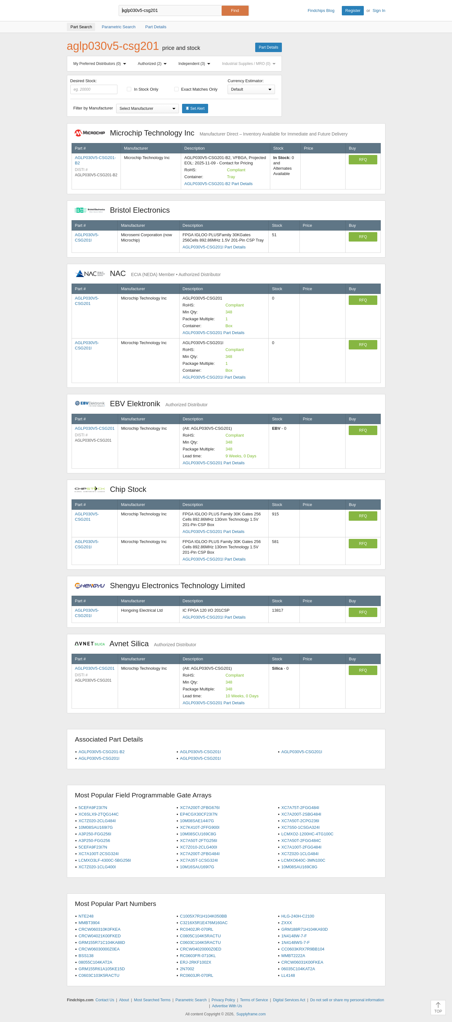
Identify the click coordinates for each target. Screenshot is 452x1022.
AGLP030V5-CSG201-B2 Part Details (218, 183)
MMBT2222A (293, 955)
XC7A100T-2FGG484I (301, 847)
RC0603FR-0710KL (198, 955)
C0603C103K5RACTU (98, 975)
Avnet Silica (135, 643)
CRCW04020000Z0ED (200, 949)
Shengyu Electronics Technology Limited (163, 585)
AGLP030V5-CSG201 (95, 428)
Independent (196, 63)
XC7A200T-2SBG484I (301, 814)
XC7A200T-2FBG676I (199, 807)
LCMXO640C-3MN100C (303, 860)
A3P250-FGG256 (94, 840)
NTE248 (86, 916)
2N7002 (187, 968)
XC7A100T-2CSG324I (98, 853)
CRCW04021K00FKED (99, 936)
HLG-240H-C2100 (297, 916)
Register (352, 10)
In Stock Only (142, 89)
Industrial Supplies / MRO (250, 63)
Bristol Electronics (125, 210)
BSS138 (86, 955)
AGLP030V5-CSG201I (200, 751)
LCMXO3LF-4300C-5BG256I (104, 860)
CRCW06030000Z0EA (99, 949)
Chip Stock (114, 489)
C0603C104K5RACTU (200, 942)
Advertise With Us (227, 1006)
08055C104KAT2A (95, 962)
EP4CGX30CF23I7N (198, 814)
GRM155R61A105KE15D (101, 968)
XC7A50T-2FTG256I (198, 840)
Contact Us (104, 1000)
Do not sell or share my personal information (347, 1000)
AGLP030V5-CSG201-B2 (101, 751)
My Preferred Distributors (101, 63)
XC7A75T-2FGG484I (300, 807)
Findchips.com (87, 10)
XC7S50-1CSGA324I (300, 827)
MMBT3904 (89, 922)
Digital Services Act (289, 1000)
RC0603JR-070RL (196, 975)
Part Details (268, 47)
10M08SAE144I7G (197, 820)
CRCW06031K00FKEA (302, 962)
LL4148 (288, 975)
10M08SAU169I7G (95, 827)
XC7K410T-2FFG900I (199, 827)
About (124, 1000)
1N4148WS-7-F (295, 942)
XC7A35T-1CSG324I (199, 860)
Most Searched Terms (152, 1000)
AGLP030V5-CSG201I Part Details (214, 247)
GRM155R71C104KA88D (101, 942)
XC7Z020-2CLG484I (97, 820)
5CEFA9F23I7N (92, 807)
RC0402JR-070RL (196, 929)
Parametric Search (191, 1000)
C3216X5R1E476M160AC (204, 922)
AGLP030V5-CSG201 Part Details (214, 332)
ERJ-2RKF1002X (195, 962)
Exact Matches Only (196, 89)
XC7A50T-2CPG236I (300, 820)
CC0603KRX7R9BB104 (302, 949)
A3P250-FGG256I (94, 834)
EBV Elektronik (141, 403)
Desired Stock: (94, 86)
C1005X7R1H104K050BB (203, 916)
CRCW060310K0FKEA (99, 929)
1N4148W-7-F (294, 936)
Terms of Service (254, 1000)
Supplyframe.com (251, 1014)
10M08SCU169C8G (198, 834)
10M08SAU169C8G (299, 867)
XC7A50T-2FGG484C (301, 840)
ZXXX (286, 922)
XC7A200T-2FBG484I (199, 853)
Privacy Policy (223, 1000)
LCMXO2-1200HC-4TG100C (307, 834)
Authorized (153, 63)
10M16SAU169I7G (197, 867)
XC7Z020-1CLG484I (300, 853)
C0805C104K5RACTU (200, 936)
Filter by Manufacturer (93, 108)
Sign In (379, 10)
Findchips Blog (321, 10)
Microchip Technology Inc (211, 133)
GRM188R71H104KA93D (304, 929)
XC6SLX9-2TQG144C (98, 814)
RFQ (363, 159)
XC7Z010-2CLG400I (198, 847)
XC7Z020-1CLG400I (97, 867)
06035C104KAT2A (298, 968)
